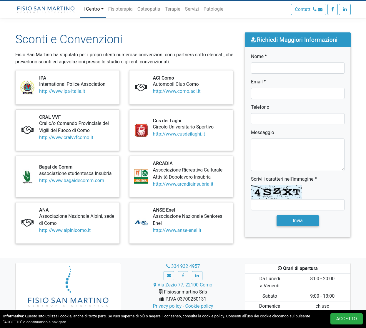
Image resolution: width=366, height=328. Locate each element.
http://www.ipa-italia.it (62, 91)
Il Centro (91, 9)
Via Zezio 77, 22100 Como (183, 285)
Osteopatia (148, 9)
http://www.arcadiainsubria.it (183, 184)
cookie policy (213, 316)
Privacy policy (167, 306)
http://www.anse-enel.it (177, 230)
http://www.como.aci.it (177, 91)
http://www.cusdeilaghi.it (179, 134)
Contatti (308, 9)
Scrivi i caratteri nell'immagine (284, 179)
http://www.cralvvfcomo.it (66, 137)
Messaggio (262, 132)
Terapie (172, 9)
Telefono (260, 107)
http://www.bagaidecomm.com (71, 180)
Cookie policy (199, 306)
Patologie (213, 9)
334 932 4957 (183, 266)
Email (258, 82)
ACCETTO (346, 319)
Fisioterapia (120, 9)
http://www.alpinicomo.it (65, 230)
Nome (259, 56)
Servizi (192, 9)
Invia (298, 220)
